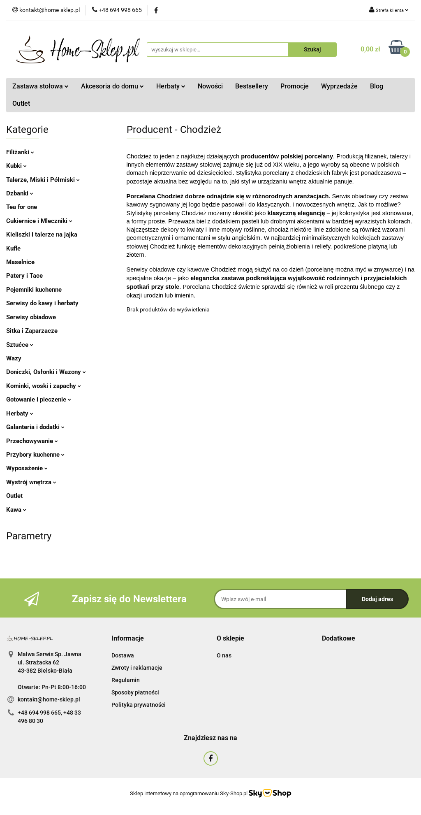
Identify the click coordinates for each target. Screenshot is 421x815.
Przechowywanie (32, 441)
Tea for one (21, 207)
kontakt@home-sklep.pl (49, 699)
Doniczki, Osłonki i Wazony (46, 372)
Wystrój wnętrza (31, 482)
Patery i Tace (24, 275)
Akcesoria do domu (112, 86)
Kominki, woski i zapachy (43, 386)
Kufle (13, 248)
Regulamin (125, 680)
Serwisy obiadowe (31, 317)
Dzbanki (19, 193)
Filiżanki (20, 152)
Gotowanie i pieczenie (38, 399)
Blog (376, 86)
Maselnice (20, 262)
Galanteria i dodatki (35, 427)
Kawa (16, 509)
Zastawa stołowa (40, 86)
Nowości (210, 86)
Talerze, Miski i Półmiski (43, 179)
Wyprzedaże (339, 86)
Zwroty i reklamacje (136, 667)
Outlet (21, 103)
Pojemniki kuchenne (34, 289)
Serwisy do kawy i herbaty (42, 303)
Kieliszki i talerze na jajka (41, 234)
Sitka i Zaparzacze (32, 330)
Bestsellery (251, 86)
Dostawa (122, 655)
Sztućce (19, 344)
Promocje (294, 86)
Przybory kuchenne (35, 454)
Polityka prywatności (138, 704)
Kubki (16, 166)
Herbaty (170, 86)
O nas (224, 655)
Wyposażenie (27, 468)
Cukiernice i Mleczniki (39, 221)
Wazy (13, 358)
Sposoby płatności (135, 692)
